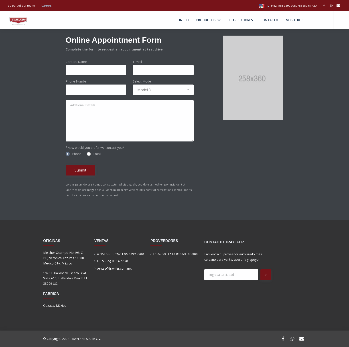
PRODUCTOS (205, 20)
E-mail (137, 62)
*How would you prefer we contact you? (95, 147)
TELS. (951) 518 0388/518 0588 (175, 254)
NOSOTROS (294, 20)
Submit (80, 170)
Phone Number (77, 81)
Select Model (142, 81)
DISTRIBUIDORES (240, 20)
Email (94, 154)
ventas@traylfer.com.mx (114, 268)
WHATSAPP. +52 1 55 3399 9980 (120, 254)
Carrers (46, 6)
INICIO (184, 20)
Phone (73, 154)
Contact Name (76, 62)
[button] (163, 90)
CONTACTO (269, 20)
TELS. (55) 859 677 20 (112, 261)
